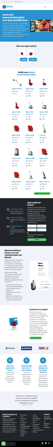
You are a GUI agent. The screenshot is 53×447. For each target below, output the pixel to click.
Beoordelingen (36, 418)
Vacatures (35, 417)
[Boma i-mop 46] (44, 175)
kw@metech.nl (42, 275)
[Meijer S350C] (31, 82)
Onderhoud (23, 418)
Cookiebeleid (36, 424)
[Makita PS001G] (17, 82)
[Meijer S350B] (17, 105)
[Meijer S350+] (31, 105)
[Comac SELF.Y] (17, 152)
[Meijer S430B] (44, 105)
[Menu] (45, 7)
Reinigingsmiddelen (25, 426)
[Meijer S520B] (31, 128)
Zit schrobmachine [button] (32, 59)
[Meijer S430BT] (31, 152)
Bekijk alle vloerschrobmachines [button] (42, 193)
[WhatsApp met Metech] (3, 443)
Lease (21, 417)
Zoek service (23, 415)
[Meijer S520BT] (17, 175)
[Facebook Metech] (43, 443)
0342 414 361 (41, 273)
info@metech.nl (48, 418)
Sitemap (35, 432)
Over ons (35, 420)
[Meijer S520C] (44, 152)
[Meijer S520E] (17, 128)
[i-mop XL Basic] (31, 175)
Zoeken (22, 435)
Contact (35, 415)
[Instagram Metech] (49, 443)
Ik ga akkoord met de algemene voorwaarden (35, 236)
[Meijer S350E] (44, 82)
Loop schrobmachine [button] (23, 59)
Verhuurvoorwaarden (38, 430)
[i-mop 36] (44, 128)
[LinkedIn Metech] (46, 443)
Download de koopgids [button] (35, 338)
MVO (34, 422)
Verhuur (22, 420)
